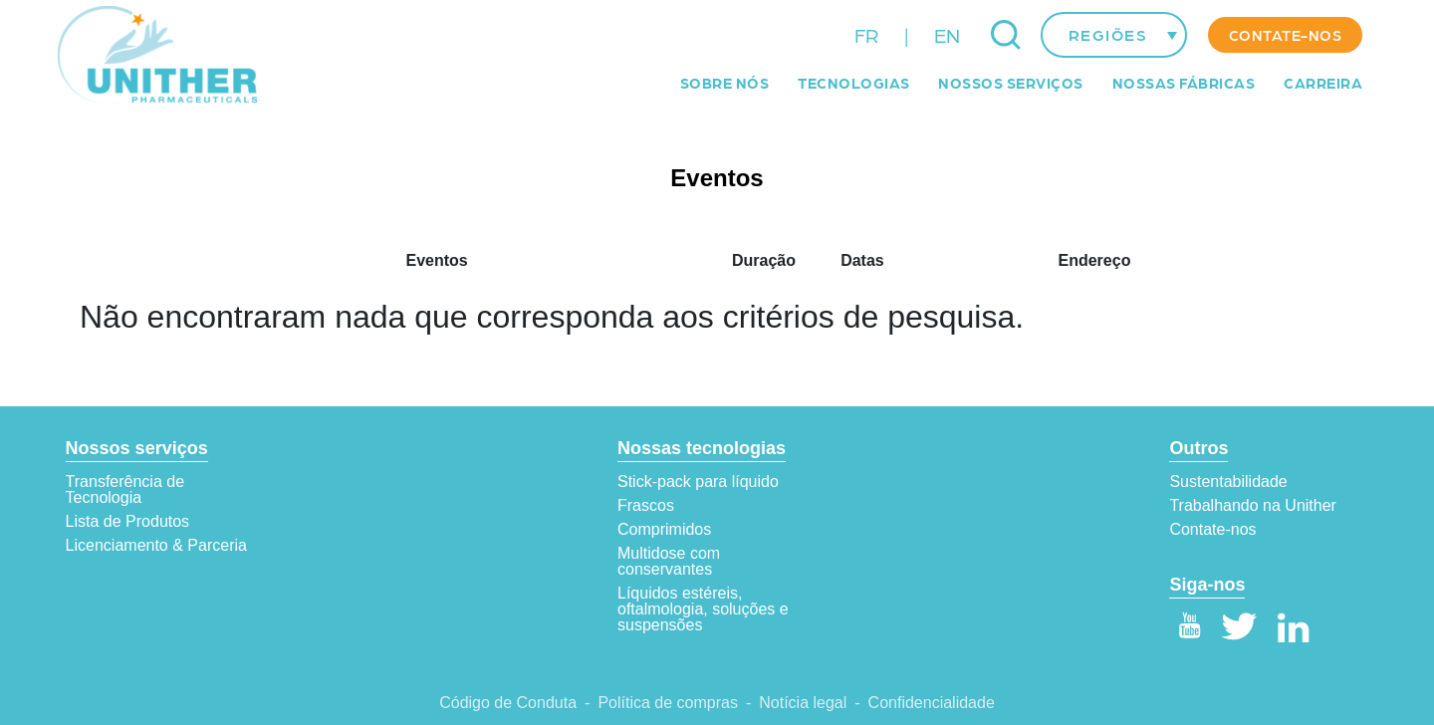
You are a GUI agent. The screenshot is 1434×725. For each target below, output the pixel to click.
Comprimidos (664, 530)
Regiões (1108, 34)
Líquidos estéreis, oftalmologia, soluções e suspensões (703, 609)
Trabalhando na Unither (1252, 506)
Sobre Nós (725, 83)
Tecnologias (854, 83)
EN (947, 35)
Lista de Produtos (128, 522)
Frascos (645, 506)
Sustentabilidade (1228, 482)
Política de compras (668, 702)
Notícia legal (802, 702)
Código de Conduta (508, 702)
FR (866, 35)
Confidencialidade (931, 702)
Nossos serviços (1010, 83)
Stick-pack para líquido (698, 482)
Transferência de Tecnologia (125, 490)
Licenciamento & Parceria (156, 546)
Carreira (1323, 83)
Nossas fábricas (1184, 83)
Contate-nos (1285, 35)
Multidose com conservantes (668, 562)
